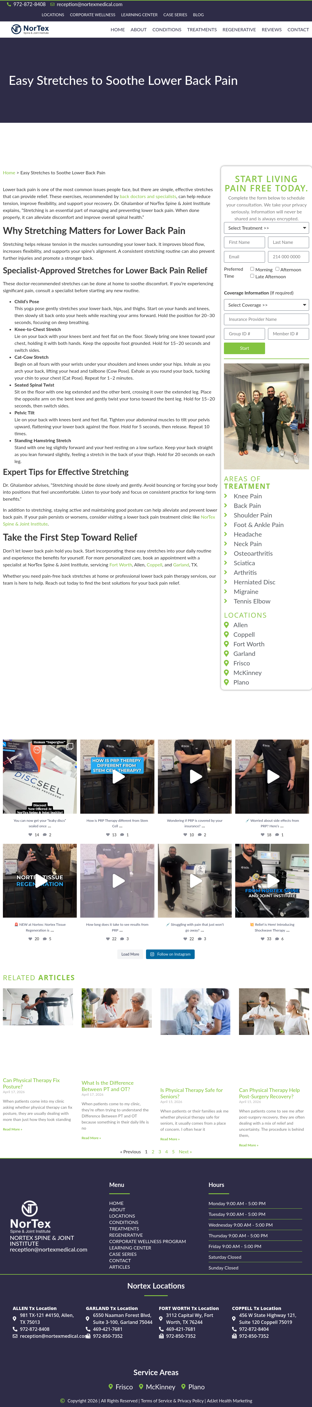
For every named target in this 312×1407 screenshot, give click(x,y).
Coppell (155, 564)
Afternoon (290, 269)
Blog (198, 14)
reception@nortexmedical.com (48, 1249)
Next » (185, 1151)
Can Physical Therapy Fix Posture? (31, 1083)
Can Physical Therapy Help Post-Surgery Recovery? (269, 1093)
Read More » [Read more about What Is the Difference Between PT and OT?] (91, 1138)
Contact (298, 29)
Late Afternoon (270, 276)
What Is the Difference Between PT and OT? (108, 1086)
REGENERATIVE (239, 29)
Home (9, 172)
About (139, 29)
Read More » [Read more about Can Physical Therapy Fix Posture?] (12, 1129)
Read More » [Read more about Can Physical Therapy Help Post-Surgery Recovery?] (248, 1145)
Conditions (166, 29)
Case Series (175, 14)
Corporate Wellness (92, 14)
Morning (264, 269)
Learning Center (139, 14)
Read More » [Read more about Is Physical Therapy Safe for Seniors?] (170, 1139)
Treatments (202, 29)
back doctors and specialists (148, 196)
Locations (53, 14)
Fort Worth (121, 564)
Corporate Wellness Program (147, 1241)
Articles (119, 1266)
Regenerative (126, 1235)
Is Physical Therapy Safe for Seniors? (191, 1093)
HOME (118, 29)
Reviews (272, 29)
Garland (181, 564)
